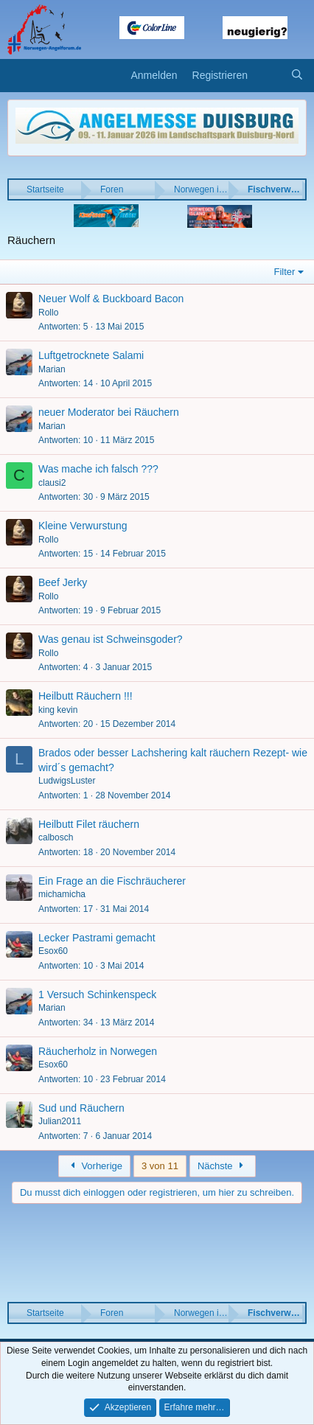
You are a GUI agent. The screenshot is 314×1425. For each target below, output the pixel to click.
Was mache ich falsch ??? (98, 469)
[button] (16, 76)
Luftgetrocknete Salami (91, 355)
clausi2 (52, 483)
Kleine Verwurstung (83, 526)
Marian (52, 369)
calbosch (55, 837)
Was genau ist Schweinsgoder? (110, 639)
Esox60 (53, 951)
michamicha (62, 894)
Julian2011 (59, 1121)
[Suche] (297, 76)
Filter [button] (285, 271)
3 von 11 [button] (160, 1165)
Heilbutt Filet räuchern (88, 824)
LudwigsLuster (66, 781)
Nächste (223, 1165)
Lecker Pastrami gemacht (97, 938)
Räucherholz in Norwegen (97, 1051)
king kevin (57, 710)
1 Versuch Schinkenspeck (97, 994)
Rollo (48, 312)
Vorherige (94, 1165)
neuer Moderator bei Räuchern (108, 412)
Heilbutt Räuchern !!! (85, 696)
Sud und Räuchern (81, 1108)
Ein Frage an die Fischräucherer (112, 881)
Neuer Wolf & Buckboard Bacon (111, 298)
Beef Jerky (62, 582)
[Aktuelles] (269, 76)
